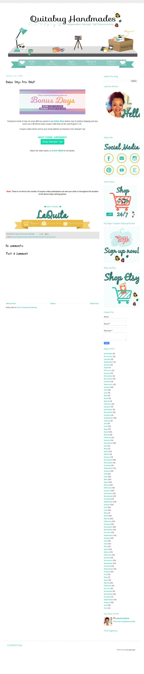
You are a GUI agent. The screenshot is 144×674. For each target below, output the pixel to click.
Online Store (58, 121)
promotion (24, 237)
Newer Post (11, 303)
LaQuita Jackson (122, 618)
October (107, 359)
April (106, 368)
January (107, 373)
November (108, 356)
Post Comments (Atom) (27, 307)
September (108, 362)
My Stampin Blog (131, 649)
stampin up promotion (47, 237)
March (106, 401)
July (105, 390)
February (108, 370)
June (106, 393)
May (106, 395)
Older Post (94, 303)
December (108, 354)
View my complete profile (124, 621)
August (107, 365)
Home (52, 303)
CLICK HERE (57, 151)
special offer (33, 237)
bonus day (16, 237)
